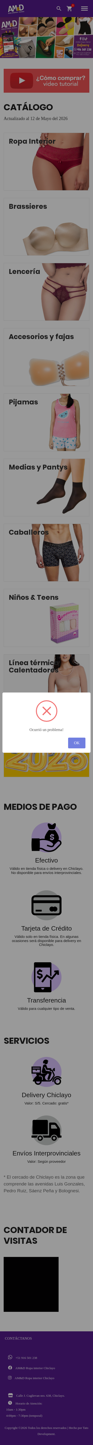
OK (77, 743)
